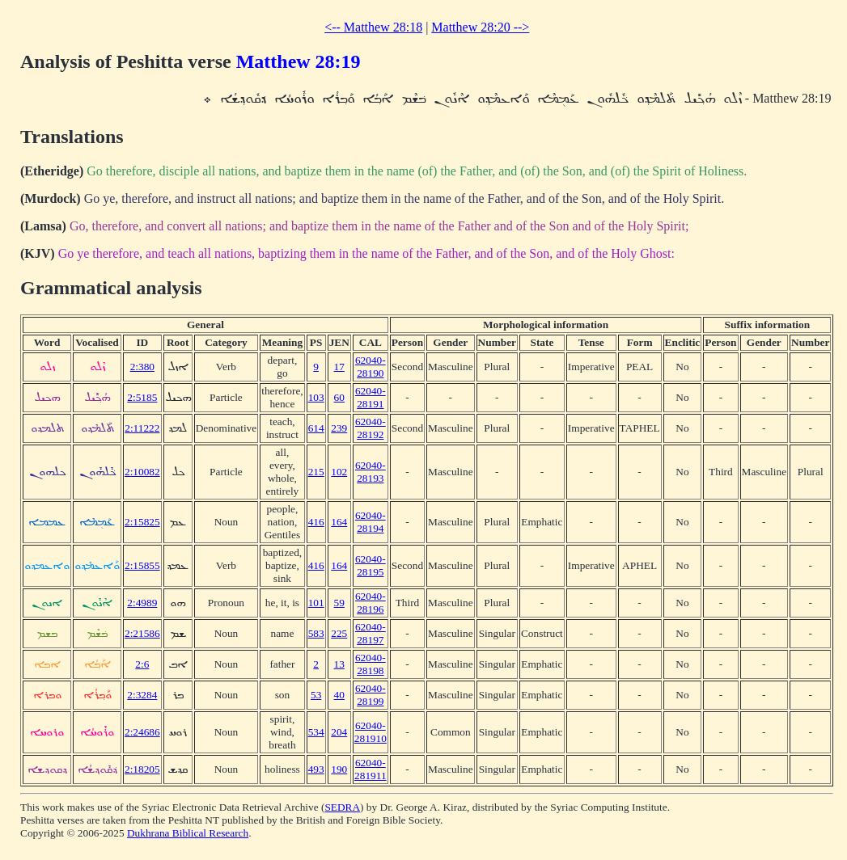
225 (339, 633)
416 (316, 522)
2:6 (142, 664)
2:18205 (142, 769)
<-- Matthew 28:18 (373, 27)
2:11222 (142, 428)
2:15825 (142, 522)
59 (339, 603)
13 (339, 664)
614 (316, 428)
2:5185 (142, 397)
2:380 (142, 366)
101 (316, 603)
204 (339, 732)
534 (316, 732)
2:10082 (142, 472)
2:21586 (142, 633)
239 (339, 428)
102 (339, 472)
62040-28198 (370, 664)
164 (339, 522)
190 (339, 769)
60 (339, 397)
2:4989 (142, 603)
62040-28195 (370, 565)
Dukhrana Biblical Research (187, 833)
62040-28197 (370, 633)
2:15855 (142, 565)
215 (316, 472)
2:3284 (142, 695)
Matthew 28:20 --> (480, 27)
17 (339, 366)
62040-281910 (370, 731)
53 (316, 695)
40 (339, 695)
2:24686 (142, 732)
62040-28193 (370, 471)
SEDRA (342, 807)
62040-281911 (370, 769)
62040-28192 (370, 428)
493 (316, 769)
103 (316, 397)
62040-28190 (370, 366)
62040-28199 (370, 694)
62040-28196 (370, 602)
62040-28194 (370, 521)
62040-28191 (370, 397)
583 (316, 633)
